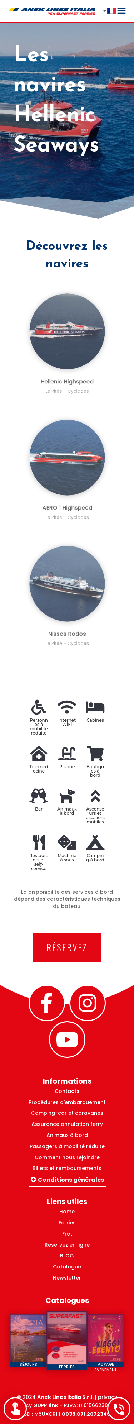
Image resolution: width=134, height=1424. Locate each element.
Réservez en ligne (67, 1244)
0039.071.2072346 (86, 1414)
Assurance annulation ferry (67, 1124)
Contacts (67, 1091)
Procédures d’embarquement (67, 1102)
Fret (67, 1233)
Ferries (67, 1222)
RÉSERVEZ (67, 947)
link (53, 1405)
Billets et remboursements (67, 1168)
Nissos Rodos (67, 625)
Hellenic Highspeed (67, 374)
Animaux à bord (67, 1135)
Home (67, 1211)
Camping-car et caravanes (67, 1113)
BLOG (67, 1255)
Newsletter (67, 1277)
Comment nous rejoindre (67, 1157)
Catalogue (67, 1266)
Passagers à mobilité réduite (67, 1146)
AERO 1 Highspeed (67, 500)
